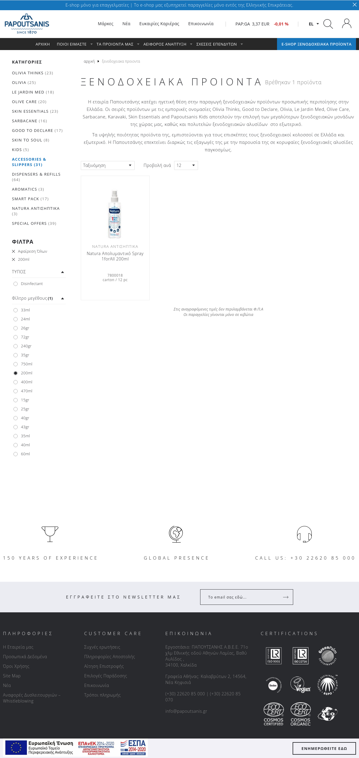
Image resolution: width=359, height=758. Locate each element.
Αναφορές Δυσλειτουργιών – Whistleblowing (32, 698)
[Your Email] (242, 597)
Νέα (7, 685)
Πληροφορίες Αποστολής (109, 656)
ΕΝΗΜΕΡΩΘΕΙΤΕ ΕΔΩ (324, 748)
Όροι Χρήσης (16, 666)
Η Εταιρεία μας (18, 647)
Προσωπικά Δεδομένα (25, 656)
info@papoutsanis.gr (186, 711)
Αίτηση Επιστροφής (104, 666)
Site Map (12, 676)
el (311, 24)
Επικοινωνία (96, 685)
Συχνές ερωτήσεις (102, 647)
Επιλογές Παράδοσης (105, 676)
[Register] (286, 597)
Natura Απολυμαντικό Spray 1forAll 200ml (115, 256)
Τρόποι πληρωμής (102, 695)
